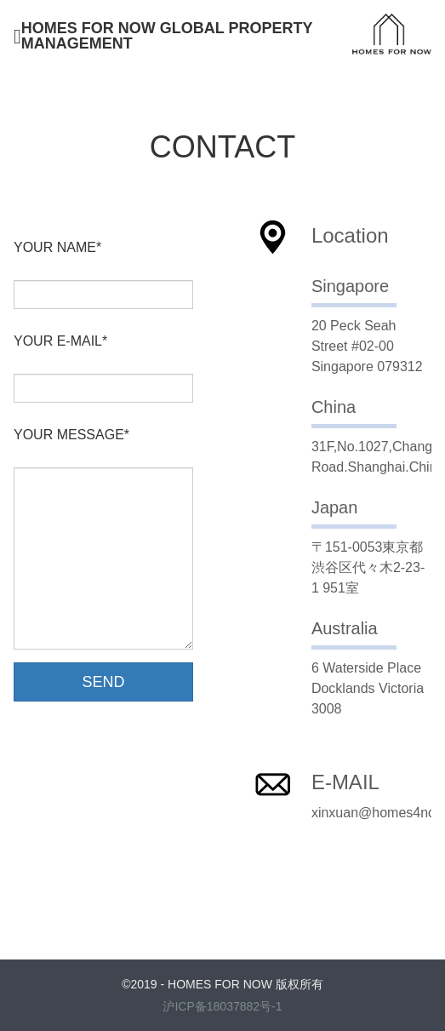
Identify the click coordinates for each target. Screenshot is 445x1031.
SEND (104, 681)
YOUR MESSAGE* (71, 435)
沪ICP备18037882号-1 (222, 1006)
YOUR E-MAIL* (60, 341)
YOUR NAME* (57, 248)
